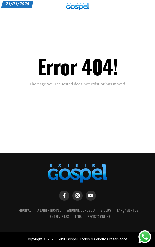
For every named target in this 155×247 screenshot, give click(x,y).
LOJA (78, 216)
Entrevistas (59, 216)
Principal (23, 210)
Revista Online (99, 216)
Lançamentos (127, 210)
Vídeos (106, 210)
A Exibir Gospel (49, 210)
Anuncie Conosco (81, 210)
